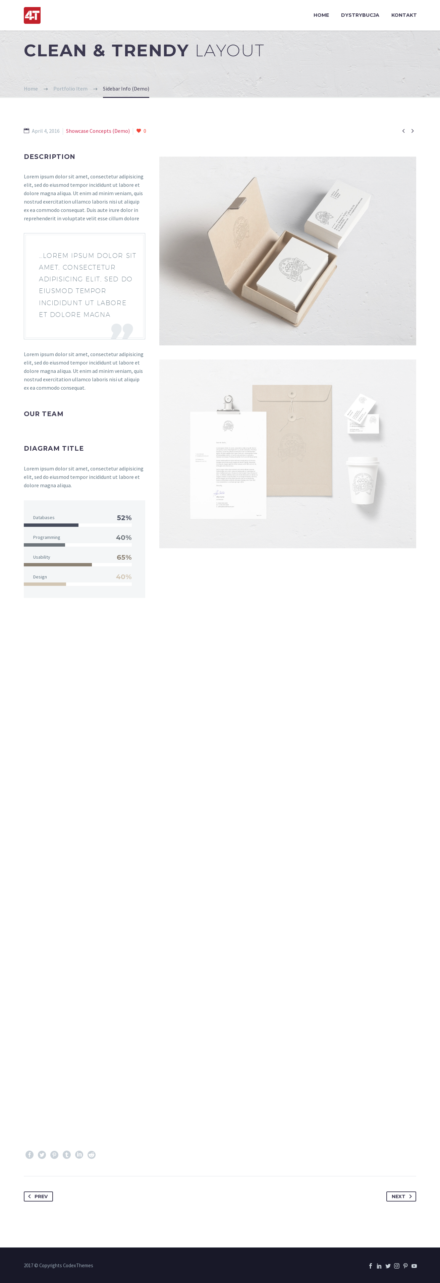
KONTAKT (404, 15)
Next (403, 1196)
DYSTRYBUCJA (360, 15)
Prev (36, 1196)
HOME (321, 15)
